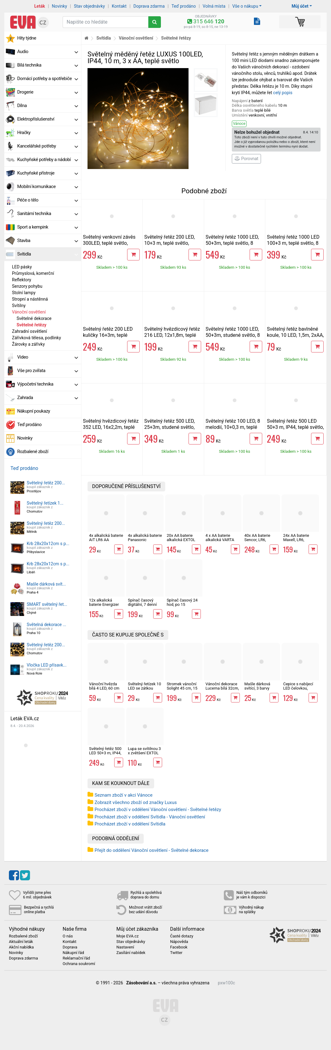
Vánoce (239, 123)
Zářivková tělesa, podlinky (36, 337)
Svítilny (18, 305)
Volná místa (214, 6)
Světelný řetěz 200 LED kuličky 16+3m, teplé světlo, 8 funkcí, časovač (109, 335)
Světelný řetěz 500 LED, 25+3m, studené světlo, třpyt (169, 427)
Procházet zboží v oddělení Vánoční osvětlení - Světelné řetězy (158, 809)
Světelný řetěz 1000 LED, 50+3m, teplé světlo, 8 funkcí (232, 243)
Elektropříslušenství (47, 119)
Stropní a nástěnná (30, 299)
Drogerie (47, 92)
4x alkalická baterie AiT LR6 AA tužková (106, 540)
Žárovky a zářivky (28, 344)
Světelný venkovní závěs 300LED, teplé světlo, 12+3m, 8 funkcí (109, 243)
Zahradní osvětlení (29, 331)
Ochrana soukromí (79, 964)
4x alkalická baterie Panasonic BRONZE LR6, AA (145, 540)
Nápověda (179, 942)
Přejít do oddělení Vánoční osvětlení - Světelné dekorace (151, 850)
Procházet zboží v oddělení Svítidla (130, 824)
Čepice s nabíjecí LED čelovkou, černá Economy (298, 688)
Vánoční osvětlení (29, 312)
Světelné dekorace (34, 318)
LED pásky (22, 266)
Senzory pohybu (27, 286)
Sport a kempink (47, 227)
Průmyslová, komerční (33, 273)
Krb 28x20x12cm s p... (48, 543)
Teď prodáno (183, 6)
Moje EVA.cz (127, 936)
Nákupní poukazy (33, 411)
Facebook (178, 947)
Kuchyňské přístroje (47, 173)
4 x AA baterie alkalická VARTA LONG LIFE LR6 (219, 540)
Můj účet (300, 6)
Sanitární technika (47, 213)
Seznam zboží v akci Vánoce (124, 795)
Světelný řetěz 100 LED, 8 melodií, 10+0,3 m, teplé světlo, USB (233, 427)
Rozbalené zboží (32, 451)
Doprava (70, 947)
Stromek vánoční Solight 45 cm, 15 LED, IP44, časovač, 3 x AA (184, 690)
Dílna (47, 105)
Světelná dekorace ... (46, 624)
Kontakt (119, 6)
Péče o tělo (47, 200)
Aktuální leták (21, 942)
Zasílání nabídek (130, 953)
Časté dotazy (181, 936)
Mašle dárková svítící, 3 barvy (257, 686)
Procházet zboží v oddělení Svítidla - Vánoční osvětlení (150, 817)
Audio (47, 51)
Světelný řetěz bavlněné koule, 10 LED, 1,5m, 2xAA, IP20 (295, 335)
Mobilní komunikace (47, 186)
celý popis (283, 92)
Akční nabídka (21, 947)
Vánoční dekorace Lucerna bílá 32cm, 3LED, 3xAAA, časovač (222, 690)
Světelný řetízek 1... (45, 503)
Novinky (59, 6)
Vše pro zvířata (47, 370)
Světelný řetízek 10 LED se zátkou (144, 686)
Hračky (47, 132)
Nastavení (125, 947)
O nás (68, 936)
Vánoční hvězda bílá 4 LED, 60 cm (104, 686)
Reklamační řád (76, 958)
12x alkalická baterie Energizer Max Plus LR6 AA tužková (104, 607)
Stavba (47, 240)
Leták (39, 6)
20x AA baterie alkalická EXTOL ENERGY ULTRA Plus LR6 (181, 542)
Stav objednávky (89, 6)
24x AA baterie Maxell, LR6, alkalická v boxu (297, 540)
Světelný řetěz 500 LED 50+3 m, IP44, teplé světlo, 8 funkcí (295, 427)
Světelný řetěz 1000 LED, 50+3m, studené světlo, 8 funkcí (233, 335)
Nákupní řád (73, 953)
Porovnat (246, 158)
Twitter (176, 953)
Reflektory (21, 279)
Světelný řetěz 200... (46, 482)
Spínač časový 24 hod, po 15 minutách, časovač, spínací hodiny (184, 607)
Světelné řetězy (31, 324)
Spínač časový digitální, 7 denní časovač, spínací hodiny (142, 607)
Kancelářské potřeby (47, 146)
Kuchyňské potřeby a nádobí (47, 159)
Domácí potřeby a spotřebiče (47, 78)
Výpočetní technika (47, 384)
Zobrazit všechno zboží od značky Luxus (136, 802)
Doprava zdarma (149, 6)
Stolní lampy (24, 292)
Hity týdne (26, 38)
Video (47, 357)
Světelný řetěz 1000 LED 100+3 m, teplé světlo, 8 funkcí (293, 243)
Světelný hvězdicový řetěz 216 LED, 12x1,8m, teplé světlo (172, 335)
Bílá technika (47, 65)
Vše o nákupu (245, 6)
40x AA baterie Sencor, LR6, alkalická (257, 540)
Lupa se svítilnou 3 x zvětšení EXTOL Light (144, 753)
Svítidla (47, 254)
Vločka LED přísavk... (47, 665)
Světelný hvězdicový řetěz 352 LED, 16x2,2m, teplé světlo (110, 427)
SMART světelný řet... (47, 604)
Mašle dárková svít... (46, 584)
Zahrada (47, 397)
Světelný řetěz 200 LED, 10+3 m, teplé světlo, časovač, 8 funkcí (169, 243)
